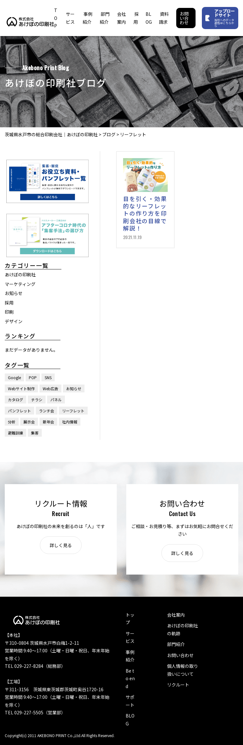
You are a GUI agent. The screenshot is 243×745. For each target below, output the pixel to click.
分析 (12, 421)
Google (14, 377)
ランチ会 (46, 410)
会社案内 (176, 615)
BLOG (130, 719)
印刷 (9, 312)
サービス (130, 637)
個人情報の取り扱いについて (182, 670)
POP (33, 377)
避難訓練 (15, 432)
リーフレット (73, 410)
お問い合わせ (184, 18)
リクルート (178, 684)
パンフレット (19, 410)
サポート (130, 701)
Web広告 (50, 388)
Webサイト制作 (21, 388)
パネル (56, 399)
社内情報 (69, 421)
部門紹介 (176, 644)
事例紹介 (130, 656)
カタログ (15, 399)
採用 (9, 302)
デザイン (13, 321)
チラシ (36, 399)
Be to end (130, 678)
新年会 (48, 421)
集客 (35, 432)
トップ (130, 619)
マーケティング (20, 284)
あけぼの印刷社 (20, 274)
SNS (48, 377)
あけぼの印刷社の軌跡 (182, 629)
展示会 (29, 421)
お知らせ (13, 293)
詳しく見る (61, 545)
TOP (55, 18)
